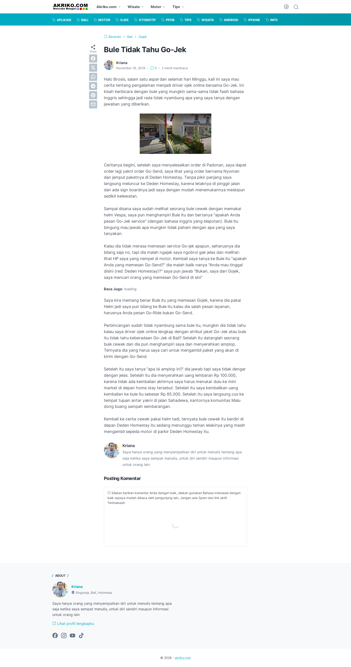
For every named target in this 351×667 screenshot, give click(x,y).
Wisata (134, 6)
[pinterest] (93, 95)
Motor (156, 6)
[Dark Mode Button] (286, 6)
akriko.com (183, 658)
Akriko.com (106, 6)
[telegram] (93, 86)
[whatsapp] (93, 77)
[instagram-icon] (63, 636)
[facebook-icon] (55, 636)
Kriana (77, 586)
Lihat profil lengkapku (73, 623)
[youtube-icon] (72, 636)
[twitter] (93, 68)
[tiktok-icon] (81, 636)
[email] (93, 104)
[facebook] (93, 58)
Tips (176, 6)
